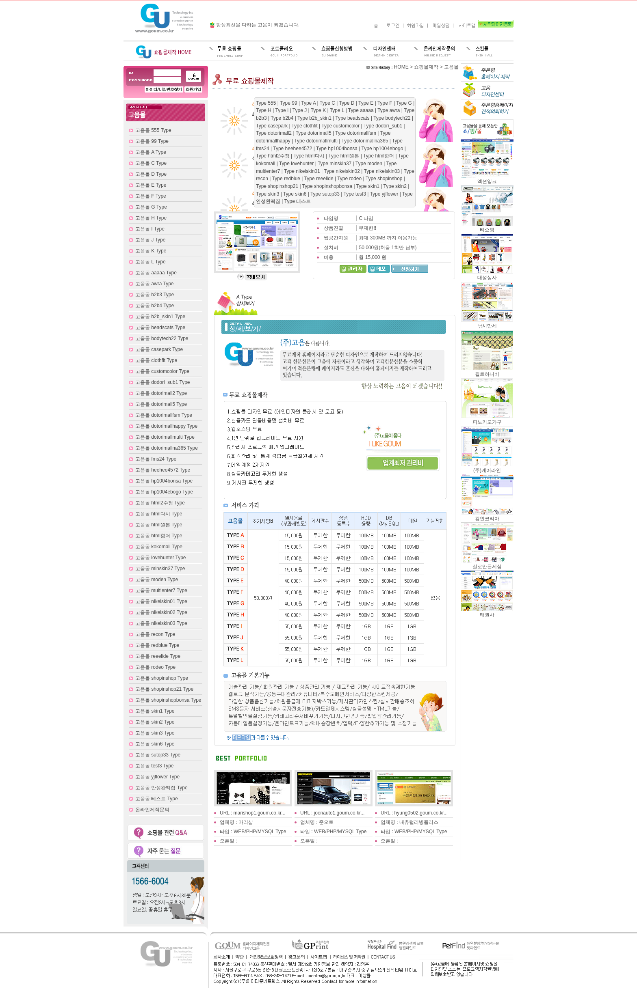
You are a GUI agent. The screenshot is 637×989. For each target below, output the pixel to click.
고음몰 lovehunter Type (160, 557)
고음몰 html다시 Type (158, 514)
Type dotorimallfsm (356, 133)
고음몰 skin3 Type (154, 733)
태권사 (487, 612)
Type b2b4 (283, 118)
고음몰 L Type (150, 262)
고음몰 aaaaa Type (156, 273)
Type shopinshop (385, 178)
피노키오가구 (487, 419)
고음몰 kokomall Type (158, 546)
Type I (282, 110)
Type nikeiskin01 (302, 171)
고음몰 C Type (151, 163)
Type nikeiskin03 (382, 171)
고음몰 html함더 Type (158, 536)
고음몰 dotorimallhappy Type (166, 426)
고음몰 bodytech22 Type (161, 338)
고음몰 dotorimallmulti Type (165, 437)
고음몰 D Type (151, 174)
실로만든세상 (487, 563)
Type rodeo (350, 178)
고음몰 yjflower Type (157, 777)
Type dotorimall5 (314, 133)
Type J (300, 110)
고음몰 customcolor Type (162, 371)
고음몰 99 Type (152, 141)
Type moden (369, 163)
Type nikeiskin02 (342, 171)
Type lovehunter (297, 163)
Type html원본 (344, 156)
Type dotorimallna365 (366, 141)
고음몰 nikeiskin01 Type (161, 601)
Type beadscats (353, 118)
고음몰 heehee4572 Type (162, 470)
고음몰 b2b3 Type (154, 294)
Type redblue (287, 178)
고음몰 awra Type (154, 284)
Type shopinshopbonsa (328, 186)
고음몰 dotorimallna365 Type (166, 448)
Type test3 (356, 194)
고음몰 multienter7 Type (161, 590)
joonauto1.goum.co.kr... (339, 813)
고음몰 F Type (150, 196)
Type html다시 (309, 156)
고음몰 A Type (150, 152)
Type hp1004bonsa (337, 148)
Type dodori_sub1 (384, 126)
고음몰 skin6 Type (154, 744)
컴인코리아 (487, 516)
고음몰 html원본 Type (158, 525)
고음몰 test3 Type (154, 766)
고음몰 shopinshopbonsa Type (168, 700)
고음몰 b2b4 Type (154, 305)
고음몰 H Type (151, 218)
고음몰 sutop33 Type (157, 755)
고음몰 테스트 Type (156, 799)
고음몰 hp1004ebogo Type (164, 492)
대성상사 (487, 274)
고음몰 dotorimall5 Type (161, 404)
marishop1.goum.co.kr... (260, 813)
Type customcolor (341, 126)
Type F (385, 103)
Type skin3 (268, 194)
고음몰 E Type (150, 185)
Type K (319, 110)
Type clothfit (305, 126)
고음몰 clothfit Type (156, 360)
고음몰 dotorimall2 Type (161, 393)
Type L (338, 110)
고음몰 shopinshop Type (161, 678)
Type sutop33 (325, 194)
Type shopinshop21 (277, 186)
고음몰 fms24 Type (155, 459)
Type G (404, 103)
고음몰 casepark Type (159, 349)
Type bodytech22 (392, 118)
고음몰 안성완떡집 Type (161, 788)
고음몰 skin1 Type (154, 711)
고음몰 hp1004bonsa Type (164, 481)
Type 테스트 (297, 201)
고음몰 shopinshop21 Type (164, 689)
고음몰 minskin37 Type (160, 568)
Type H (264, 110)
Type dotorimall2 (274, 133)
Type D (347, 103)
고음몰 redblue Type (157, 645)
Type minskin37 (335, 163)
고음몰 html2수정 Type (160, 503)
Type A (309, 103)
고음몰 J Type (150, 240)
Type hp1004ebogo (383, 148)
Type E (366, 103)
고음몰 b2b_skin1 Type (160, 316)
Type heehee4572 (293, 148)
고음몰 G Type (151, 207)
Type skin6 (295, 194)
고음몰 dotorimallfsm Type (163, 415)
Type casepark (272, 126)
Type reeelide (319, 178)
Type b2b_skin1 (315, 118)
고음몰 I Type (150, 229)
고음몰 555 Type (153, 130)
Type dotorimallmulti (316, 141)
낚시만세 (487, 323)
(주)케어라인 (487, 467)
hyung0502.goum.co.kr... (421, 813)
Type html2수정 (273, 156)
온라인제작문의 (152, 809)
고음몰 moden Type (156, 579)
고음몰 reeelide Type (157, 656)
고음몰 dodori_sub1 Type (162, 382)
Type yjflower (384, 194)
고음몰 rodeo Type (155, 667)
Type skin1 (368, 186)
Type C (328, 103)
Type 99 (289, 103)
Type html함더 (379, 156)
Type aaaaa (361, 110)
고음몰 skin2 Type (154, 722)
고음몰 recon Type (155, 634)
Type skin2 (396, 186)
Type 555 (266, 103)
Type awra (389, 110)
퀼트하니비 (487, 371)
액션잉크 (487, 178)
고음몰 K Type (150, 251)
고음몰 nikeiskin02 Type (161, 612)
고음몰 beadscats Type (160, 327)
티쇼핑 (487, 227)
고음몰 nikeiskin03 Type (161, 623)
